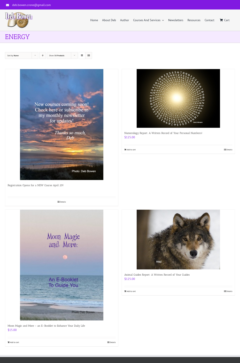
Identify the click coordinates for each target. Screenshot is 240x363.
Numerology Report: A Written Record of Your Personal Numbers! (163, 133)
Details (63, 202)
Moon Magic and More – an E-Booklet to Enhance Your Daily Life (46, 325)
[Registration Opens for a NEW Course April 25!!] (61, 124)
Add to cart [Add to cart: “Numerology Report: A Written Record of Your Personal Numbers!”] (131, 149)
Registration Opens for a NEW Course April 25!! (36, 185)
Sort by (13, 55)
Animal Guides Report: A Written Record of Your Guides (157, 274)
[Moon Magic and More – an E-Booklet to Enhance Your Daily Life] (61, 265)
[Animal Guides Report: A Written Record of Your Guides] (178, 239)
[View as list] (88, 55)
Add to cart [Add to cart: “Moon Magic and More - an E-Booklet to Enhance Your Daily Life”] (14, 342)
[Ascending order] (42, 55)
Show (56, 55)
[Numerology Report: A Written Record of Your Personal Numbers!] (178, 98)
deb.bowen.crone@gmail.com (31, 5)
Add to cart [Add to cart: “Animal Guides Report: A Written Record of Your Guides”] (131, 291)
